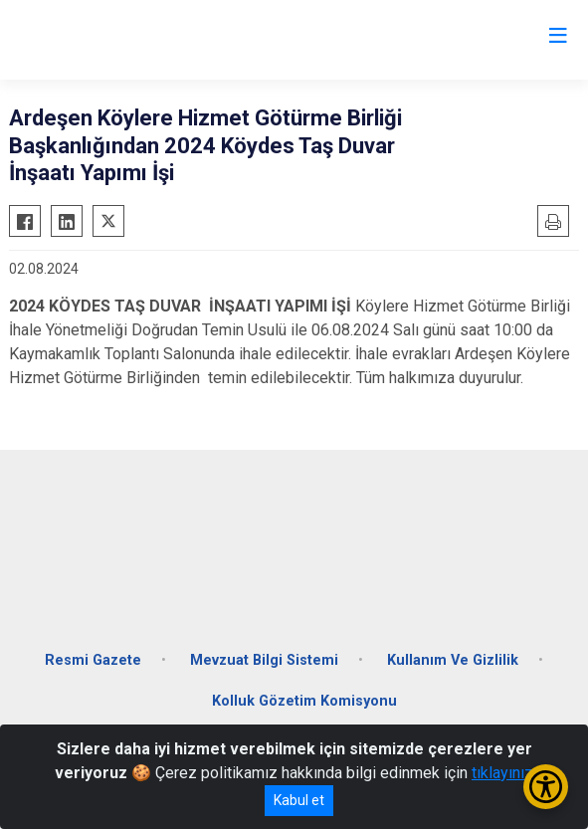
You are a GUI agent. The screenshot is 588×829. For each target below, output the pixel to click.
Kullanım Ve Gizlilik (452, 660)
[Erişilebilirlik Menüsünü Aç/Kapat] (545, 786)
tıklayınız (502, 772)
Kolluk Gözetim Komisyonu (304, 701)
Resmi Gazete (93, 660)
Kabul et (299, 800)
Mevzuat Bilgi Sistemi (264, 660)
